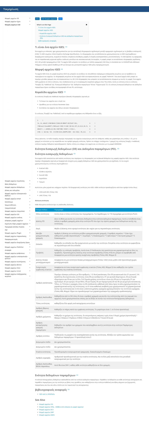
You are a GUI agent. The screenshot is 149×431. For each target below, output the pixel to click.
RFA (8, 162)
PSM (8, 156)
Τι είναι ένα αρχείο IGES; (47, 27)
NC (8, 118)
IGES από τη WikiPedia (47, 394)
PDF (17, 230)
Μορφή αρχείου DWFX (47, 415)
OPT (8, 131)
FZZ (8, 93)
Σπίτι (37, 19)
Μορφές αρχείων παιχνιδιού (17, 211)
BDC (8, 47)
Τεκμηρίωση (10, 9)
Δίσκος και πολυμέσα (17, 190)
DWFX (9, 75)
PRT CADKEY (11, 153)
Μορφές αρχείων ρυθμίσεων (17, 253)
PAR (8, 134)
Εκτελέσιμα (17, 202)
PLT (8, 147)
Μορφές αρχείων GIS (17, 214)
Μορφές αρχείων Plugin (17, 233)
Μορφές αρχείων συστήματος (17, 262)
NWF (8, 128)
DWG (8, 78)
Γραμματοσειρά (17, 208)
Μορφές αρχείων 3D (17, 18)
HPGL (9, 100)
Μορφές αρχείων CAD (17, 25)
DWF (8, 72)
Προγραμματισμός (17, 239)
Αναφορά (17, 250)
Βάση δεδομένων (17, 184)
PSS (8, 159)
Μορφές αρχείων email (17, 199)
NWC (8, 122)
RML (8, 168)
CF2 (8, 53)
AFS (8, 31)
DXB (8, 84)
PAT (8, 137)
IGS (8, 112)
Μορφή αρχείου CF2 (46, 404)
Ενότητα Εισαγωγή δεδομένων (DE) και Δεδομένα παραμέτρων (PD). (61, 37)
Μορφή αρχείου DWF (46, 412)
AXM (8, 43)
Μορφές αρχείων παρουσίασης (17, 236)
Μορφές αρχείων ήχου (17, 21)
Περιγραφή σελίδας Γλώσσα (17, 227)
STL (8, 178)
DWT (8, 81)
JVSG (8, 115)
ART (8, 34)
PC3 (8, 140)
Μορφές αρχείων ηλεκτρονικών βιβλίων (17, 195)
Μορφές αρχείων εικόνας (17, 217)
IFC (8, 106)
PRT (8, 150)
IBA (8, 103)
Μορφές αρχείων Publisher (17, 247)
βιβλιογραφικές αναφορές (47, 41)
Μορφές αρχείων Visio (17, 268)
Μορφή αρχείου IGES (45, 30)
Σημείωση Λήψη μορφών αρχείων (17, 224)
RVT (8, 172)
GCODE (9, 97)
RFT (8, 165)
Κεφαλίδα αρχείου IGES (48, 33)
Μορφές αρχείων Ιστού (17, 271)
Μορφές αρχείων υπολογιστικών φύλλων (17, 257)
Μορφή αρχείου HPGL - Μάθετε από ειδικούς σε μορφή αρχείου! (61, 407)
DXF (8, 87)
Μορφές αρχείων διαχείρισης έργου (17, 243)
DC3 (8, 62)
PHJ (8, 143)
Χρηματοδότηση (17, 205)
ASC (8, 37)
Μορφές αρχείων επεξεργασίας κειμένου (17, 275)
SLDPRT (9, 175)
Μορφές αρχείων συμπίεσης (17, 181)
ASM (8, 40)
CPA (8, 59)
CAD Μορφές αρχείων (14, 28)
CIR (8, 56)
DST (8, 68)
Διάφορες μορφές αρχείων (17, 221)
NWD (8, 125)
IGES (8, 109)
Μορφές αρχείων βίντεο (17, 265)
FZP (8, 90)
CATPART (10, 50)
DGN (8, 65)
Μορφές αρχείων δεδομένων (17, 187)
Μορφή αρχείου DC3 (46, 410)
